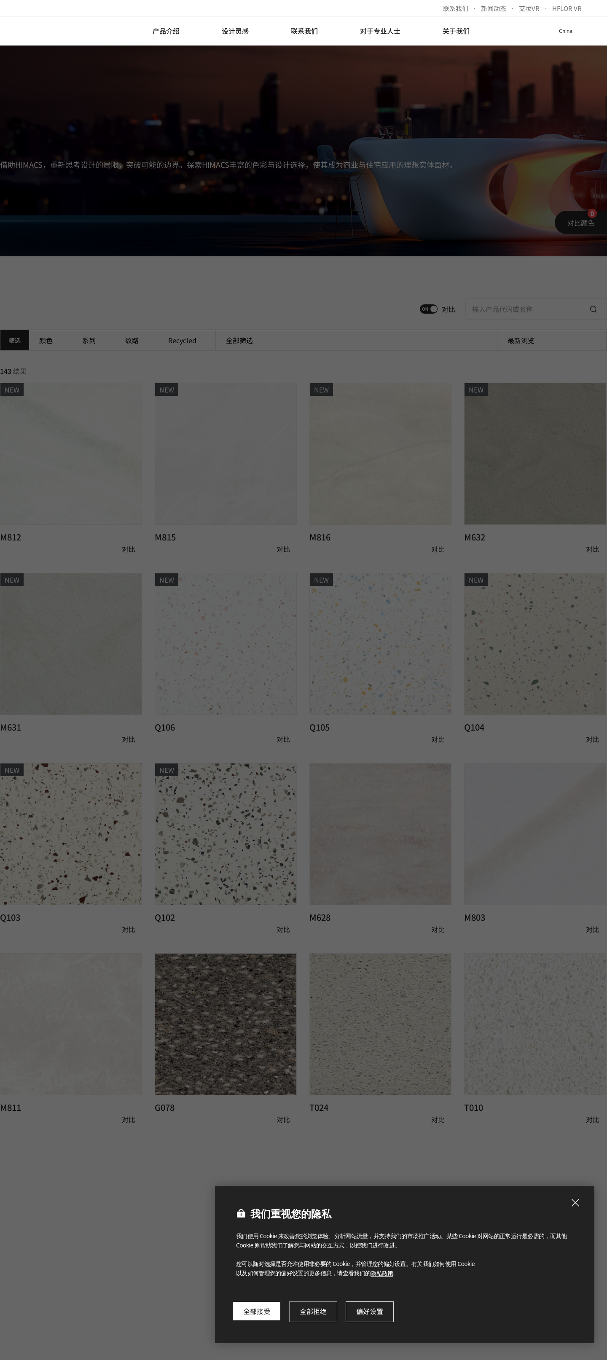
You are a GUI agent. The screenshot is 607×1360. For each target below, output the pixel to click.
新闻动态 (493, 8)
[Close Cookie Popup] (575, 1202)
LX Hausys (59, 30)
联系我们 (455, 8)
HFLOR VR (567, 8)
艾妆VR (529, 8)
